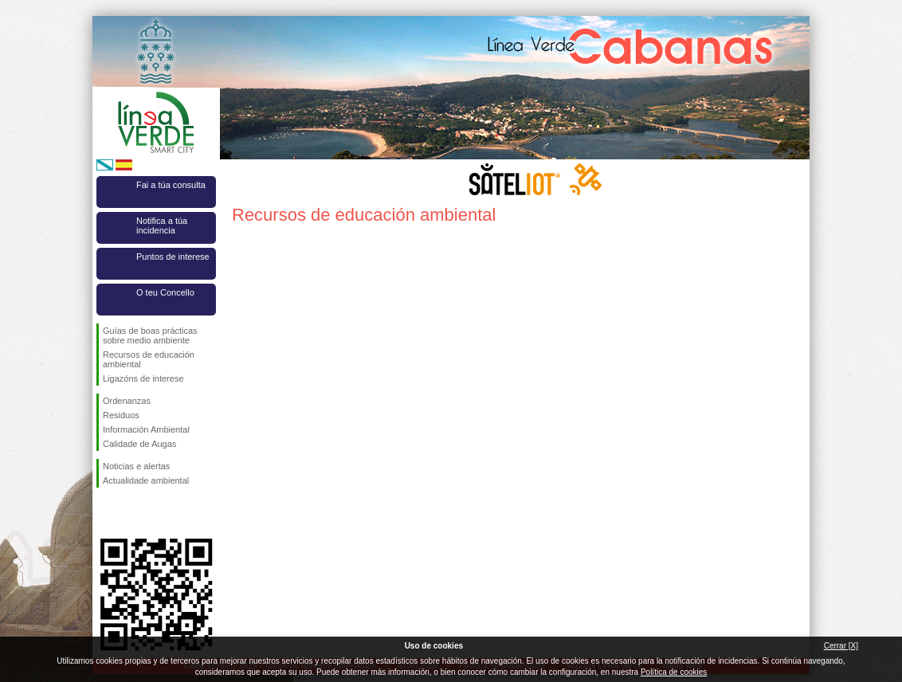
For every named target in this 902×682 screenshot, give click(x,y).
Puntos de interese (173, 256)
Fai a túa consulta (171, 185)
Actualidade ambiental (146, 480)
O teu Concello (165, 292)
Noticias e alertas (136, 466)
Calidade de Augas (139, 444)
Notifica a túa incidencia (161, 225)
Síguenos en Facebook (106, 513)
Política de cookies (674, 672)
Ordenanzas (127, 401)
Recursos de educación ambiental (148, 359)
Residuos (121, 415)
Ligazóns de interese (143, 378)
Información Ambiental (146, 429)
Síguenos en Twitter (132, 513)
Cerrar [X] (841, 645)
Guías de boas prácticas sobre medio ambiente (150, 335)
